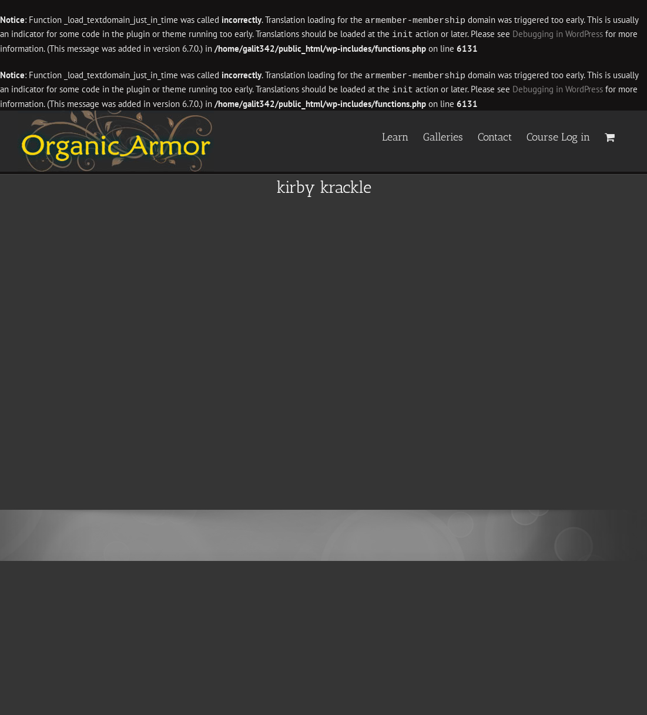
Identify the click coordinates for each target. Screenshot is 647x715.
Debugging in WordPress (557, 33)
